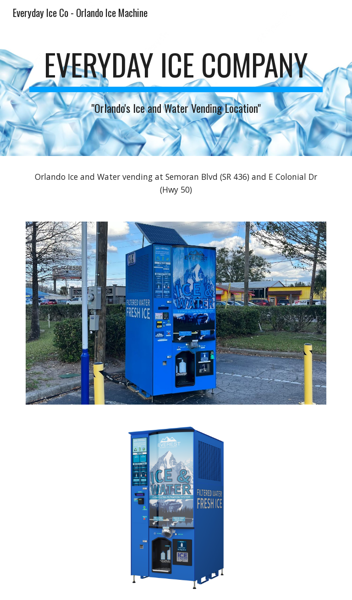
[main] (176, 77)
